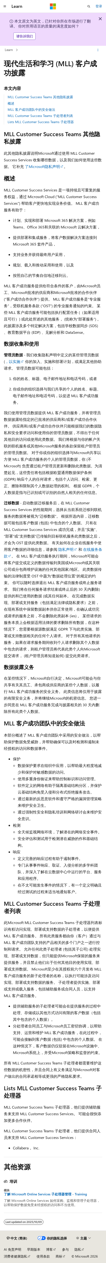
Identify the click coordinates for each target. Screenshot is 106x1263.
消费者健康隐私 (15, 1256)
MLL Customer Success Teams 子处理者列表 (40, 115)
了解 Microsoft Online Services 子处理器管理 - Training (45, 1194)
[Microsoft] (53, 6)
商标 (59, 1256)
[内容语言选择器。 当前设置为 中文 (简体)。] (17, 1238)
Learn (9, 49)
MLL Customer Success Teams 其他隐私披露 (40, 97)
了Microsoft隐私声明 (42, 166)
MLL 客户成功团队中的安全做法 (31, 109)
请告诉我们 (24, 36)
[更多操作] (98, 50)
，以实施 (12, 361)
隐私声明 (66, 549)
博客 (49, 1249)
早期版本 (33, 1249)
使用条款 (43, 1256)
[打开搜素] (89, 6)
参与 (65, 1249)
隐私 (77, 1249)
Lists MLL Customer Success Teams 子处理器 (41, 122)
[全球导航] (5, 6)
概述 (11, 103)
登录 (98, 6)
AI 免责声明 (12, 1249)
